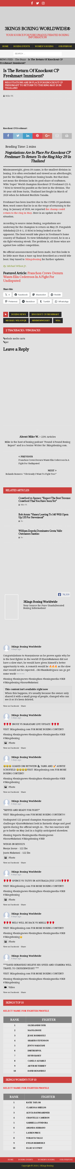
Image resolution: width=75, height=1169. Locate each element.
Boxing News (18, 314)
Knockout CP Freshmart (45, 314)
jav (7, 342)
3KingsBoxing (33, 259)
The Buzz (20, 59)
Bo (22, 521)
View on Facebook (11, 706)
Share (23, 706)
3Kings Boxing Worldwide (26, 646)
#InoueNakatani (29, 682)
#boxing (7, 679)
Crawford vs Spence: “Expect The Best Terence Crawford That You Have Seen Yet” (44, 500)
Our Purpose (65, 46)
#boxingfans (35, 679)
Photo (9, 743)
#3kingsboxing (11, 682)
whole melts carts (15, 338)
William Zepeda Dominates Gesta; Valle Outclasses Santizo (40, 532)
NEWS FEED (6, 59)
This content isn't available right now (26, 689)
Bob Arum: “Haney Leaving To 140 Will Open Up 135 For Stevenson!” (43, 516)
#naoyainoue (32, 655)
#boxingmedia (51, 679)
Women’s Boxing (44, 46)
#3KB (62, 679)
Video (9, 987)
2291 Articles (48, 436)
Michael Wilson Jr (16, 320)
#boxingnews (20, 679)
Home (5, 46)
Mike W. (9, 96)
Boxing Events (22, 46)
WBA (58, 320)
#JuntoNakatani (50, 659)
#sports (17, 835)
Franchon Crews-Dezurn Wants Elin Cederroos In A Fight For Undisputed (33, 277)
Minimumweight (41, 320)
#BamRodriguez (49, 670)
